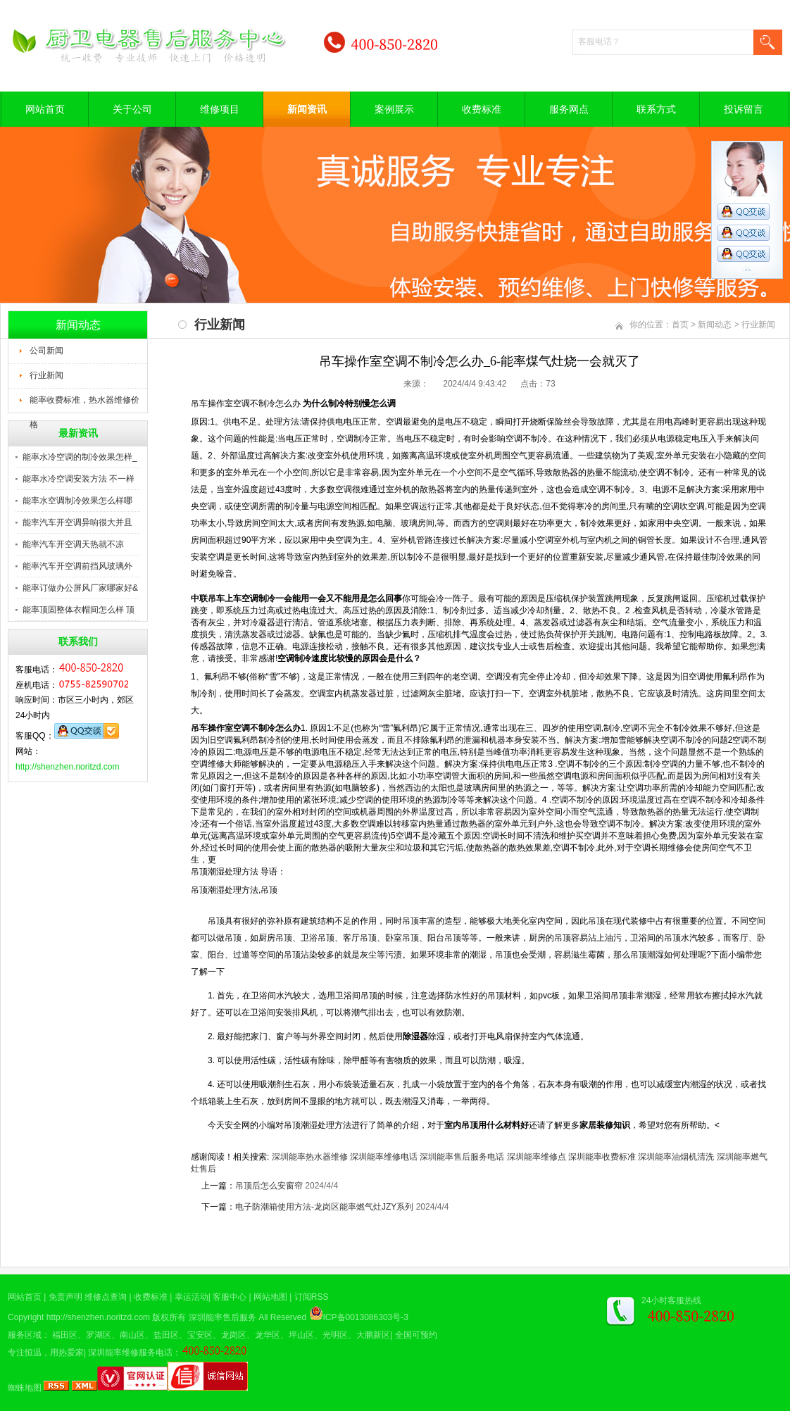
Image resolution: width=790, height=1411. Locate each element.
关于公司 (132, 109)
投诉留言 (743, 109)
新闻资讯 (307, 109)
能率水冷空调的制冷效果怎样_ (80, 457)
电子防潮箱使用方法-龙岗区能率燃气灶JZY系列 (324, 1207)
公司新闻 (46, 351)
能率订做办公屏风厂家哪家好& (80, 588)
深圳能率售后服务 (222, 1317)
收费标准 (481, 109)
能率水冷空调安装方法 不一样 (78, 479)
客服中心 (229, 1297)
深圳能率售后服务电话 (462, 1157)
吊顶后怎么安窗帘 (269, 1186)
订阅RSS (311, 1297)
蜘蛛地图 (25, 1388)
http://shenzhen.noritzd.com (67, 767)
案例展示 (394, 109)
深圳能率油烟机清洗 (676, 1157)
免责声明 (65, 1297)
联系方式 (656, 109)
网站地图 (270, 1297)
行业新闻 (46, 375)
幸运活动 (191, 1297)
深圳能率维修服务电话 (130, 1352)
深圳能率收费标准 (602, 1157)
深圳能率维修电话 (384, 1157)
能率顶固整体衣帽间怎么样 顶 (78, 610)
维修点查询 (105, 1297)
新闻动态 (715, 325)
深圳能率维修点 (536, 1157)
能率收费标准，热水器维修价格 (84, 404)
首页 (680, 325)
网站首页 (45, 109)
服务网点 (569, 109)
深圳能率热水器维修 (310, 1157)
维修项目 (219, 109)
